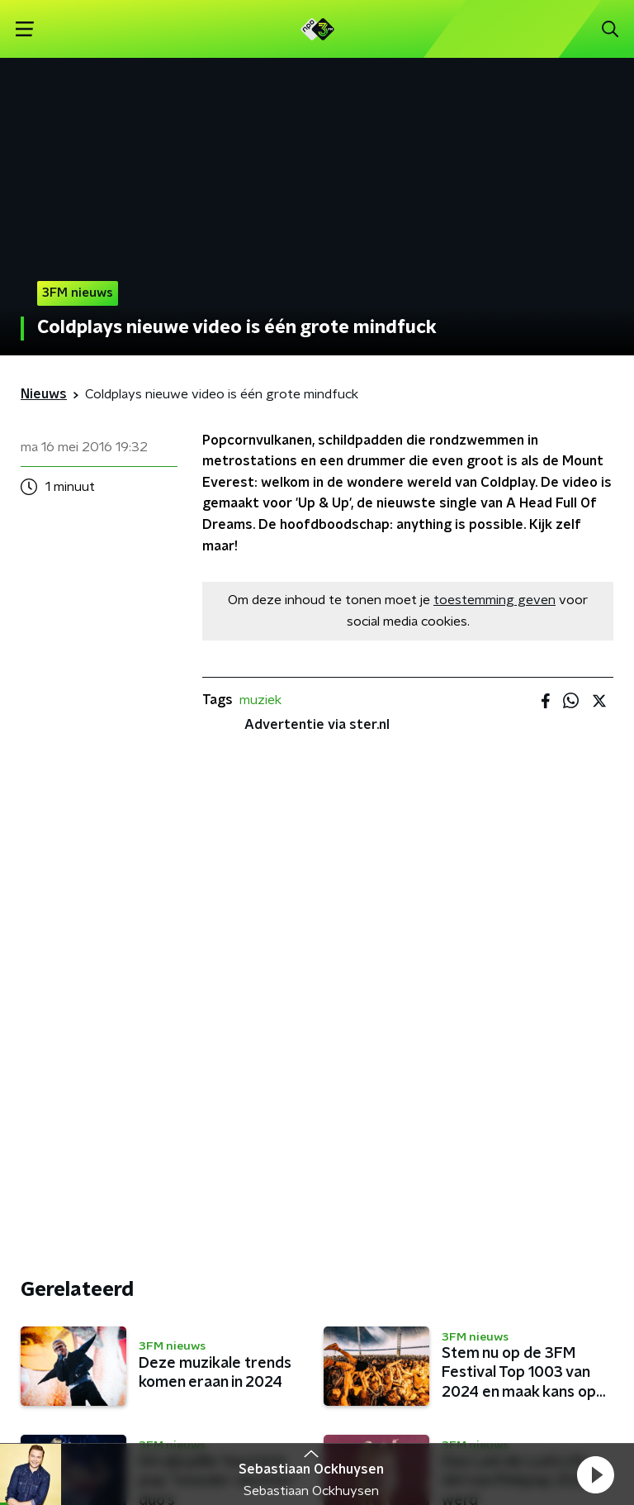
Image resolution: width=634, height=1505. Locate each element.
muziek (260, 700)
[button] (595, 1474)
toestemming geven (494, 600)
